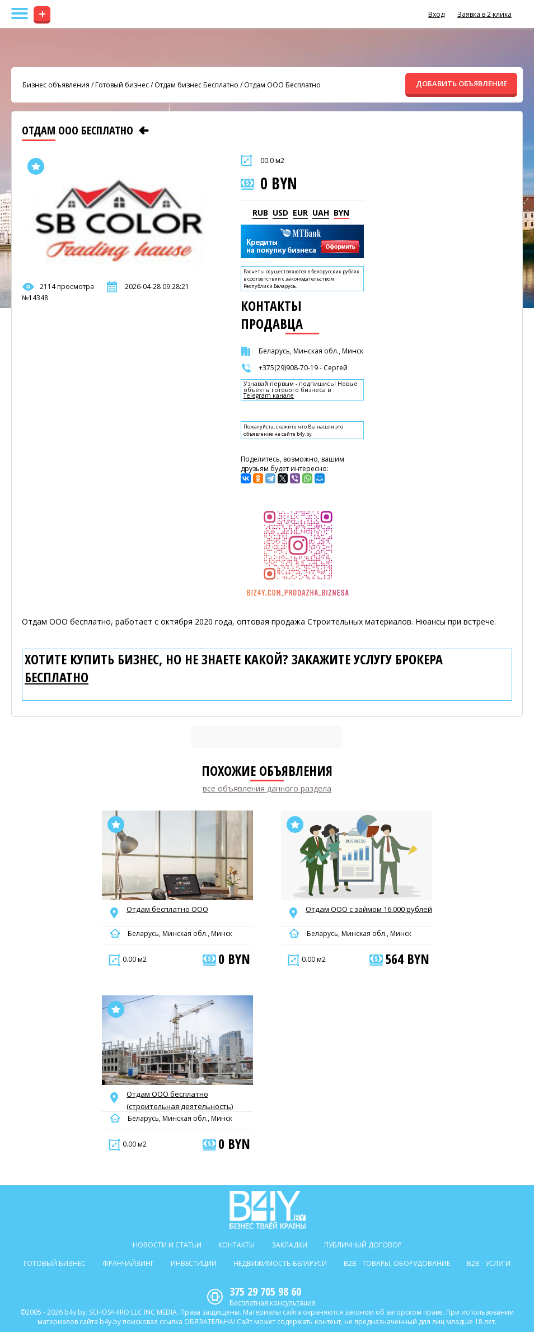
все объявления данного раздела (267, 788)
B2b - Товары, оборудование (397, 1263)
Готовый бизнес (122, 85)
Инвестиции (194, 1263)
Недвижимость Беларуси (280, 1263)
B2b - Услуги (488, 1263)
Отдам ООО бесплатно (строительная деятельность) (180, 1100)
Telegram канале (268, 396)
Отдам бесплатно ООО (167, 909)
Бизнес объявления (56, 85)
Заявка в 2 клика (484, 14)
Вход (436, 14)
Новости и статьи (167, 1245)
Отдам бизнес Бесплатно (196, 85)
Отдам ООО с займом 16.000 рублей (369, 909)
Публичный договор (363, 1245)
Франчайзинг (128, 1263)
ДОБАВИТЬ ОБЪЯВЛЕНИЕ (461, 83)
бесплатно (56, 677)
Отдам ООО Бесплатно (282, 85)
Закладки (289, 1245)
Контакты (236, 1245)
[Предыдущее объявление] (144, 130)
